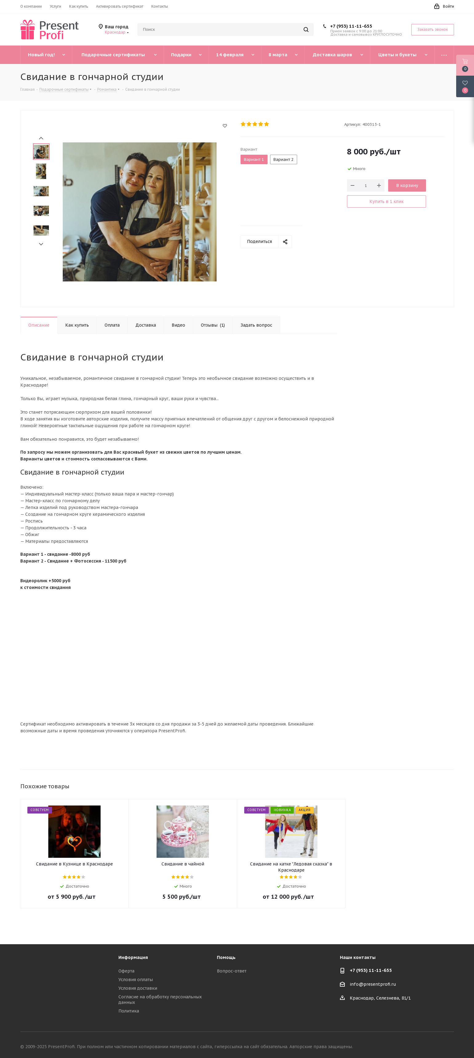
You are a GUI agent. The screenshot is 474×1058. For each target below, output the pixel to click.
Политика (128, 1011)
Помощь (226, 957)
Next (41, 244)
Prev (41, 138)
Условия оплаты (135, 979)
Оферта (126, 971)
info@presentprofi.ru (373, 984)
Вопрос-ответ (231, 971)
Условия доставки (137, 988)
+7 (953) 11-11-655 (351, 26)
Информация (133, 957)
